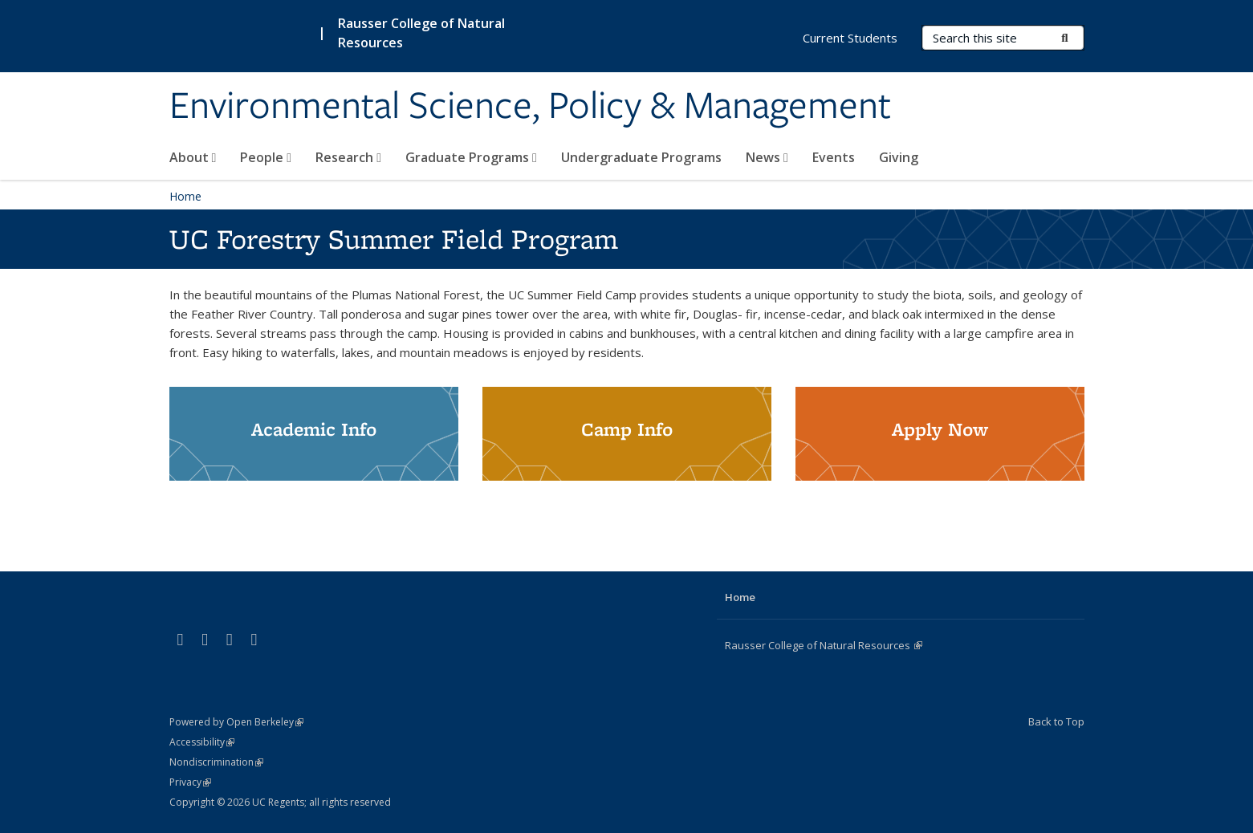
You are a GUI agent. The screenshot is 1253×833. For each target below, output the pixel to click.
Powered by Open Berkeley (236, 722)
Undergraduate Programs (641, 157)
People (265, 157)
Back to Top (1056, 721)
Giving (898, 157)
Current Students (850, 38)
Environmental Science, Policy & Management (530, 107)
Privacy (190, 782)
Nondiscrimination (216, 762)
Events (833, 157)
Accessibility (201, 742)
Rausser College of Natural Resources (823, 645)
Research (348, 157)
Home (185, 196)
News (767, 157)
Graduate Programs (471, 157)
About (193, 157)
